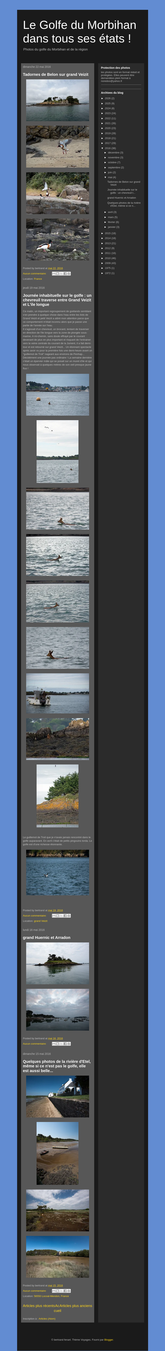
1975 (108, 268)
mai (110, 177)
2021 (108, 123)
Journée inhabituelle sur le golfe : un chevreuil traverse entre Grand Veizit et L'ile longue (57, 300)
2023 (108, 113)
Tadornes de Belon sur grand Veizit (55, 74)
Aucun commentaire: (35, 273)
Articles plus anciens (76, 1306)
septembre (114, 167)
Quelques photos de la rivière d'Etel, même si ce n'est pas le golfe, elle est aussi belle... (57, 1066)
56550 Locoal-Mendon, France (51, 1296)
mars (111, 217)
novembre (114, 157)
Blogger (108, 1339)
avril (110, 212)
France (38, 278)
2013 (108, 243)
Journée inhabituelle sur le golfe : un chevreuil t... (122, 191)
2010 (108, 258)
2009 (108, 263)
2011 (108, 253)
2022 (108, 118)
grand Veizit (40, 920)
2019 (108, 133)
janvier (112, 226)
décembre (114, 152)
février (112, 222)
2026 (108, 98)
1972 (108, 273)
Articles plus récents (39, 1306)
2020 (108, 128)
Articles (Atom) (47, 1318)
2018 (108, 138)
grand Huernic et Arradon (47, 937)
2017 (108, 143)
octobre (112, 162)
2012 (108, 248)
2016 (108, 148)
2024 (108, 108)
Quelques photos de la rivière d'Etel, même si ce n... (124, 204)
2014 (108, 238)
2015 (108, 233)
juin (110, 172)
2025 (108, 103)
